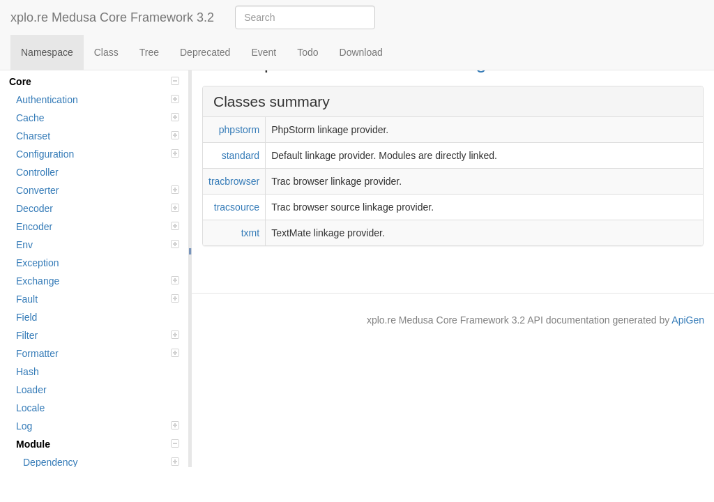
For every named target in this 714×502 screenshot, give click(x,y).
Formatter (97, 353)
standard (240, 155)
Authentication (97, 99)
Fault (97, 299)
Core (94, 81)
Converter (97, 190)
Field (26, 317)
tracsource (236, 207)
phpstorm (239, 129)
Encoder (97, 226)
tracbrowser (233, 181)
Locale (30, 407)
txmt (250, 232)
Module (97, 444)
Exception (37, 262)
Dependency (101, 462)
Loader (31, 389)
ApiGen (687, 320)
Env (97, 244)
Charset (97, 136)
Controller (37, 172)
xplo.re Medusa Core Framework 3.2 (112, 17)
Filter (97, 335)
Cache (97, 117)
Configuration (97, 154)
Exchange (97, 281)
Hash (27, 371)
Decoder (97, 208)
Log (97, 426)
